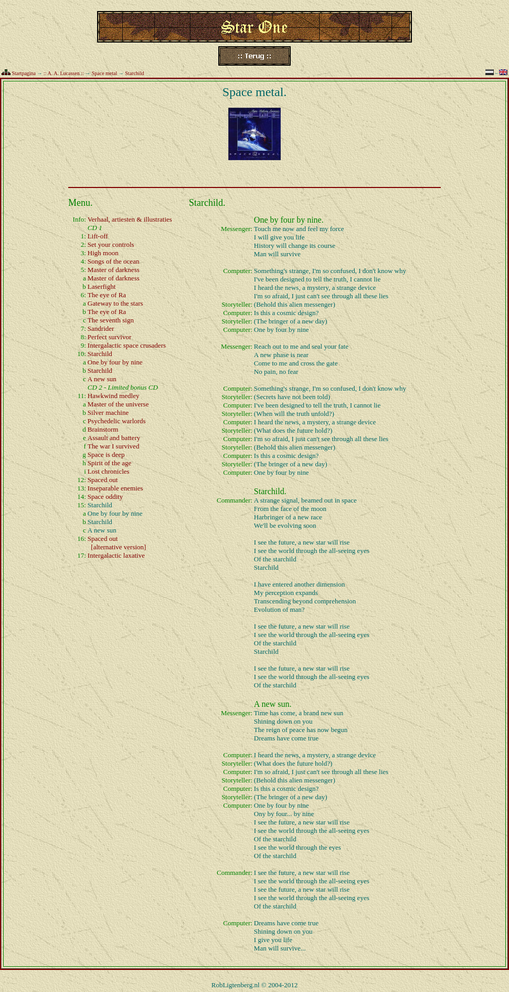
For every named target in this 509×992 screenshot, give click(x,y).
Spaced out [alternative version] (117, 543)
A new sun (102, 379)
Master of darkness (114, 270)
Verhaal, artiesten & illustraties (130, 219)
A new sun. (273, 703)
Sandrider (101, 328)
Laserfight (101, 286)
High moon (103, 253)
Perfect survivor (109, 337)
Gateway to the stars (115, 303)
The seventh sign (111, 320)
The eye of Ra (107, 295)
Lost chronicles (109, 471)
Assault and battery (114, 438)
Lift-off (98, 236)
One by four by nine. (289, 219)
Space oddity (105, 496)
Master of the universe (118, 404)
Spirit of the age (109, 463)
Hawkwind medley (114, 396)
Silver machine (108, 412)
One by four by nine (115, 362)
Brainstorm (103, 429)
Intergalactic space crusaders (127, 345)
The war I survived (114, 446)
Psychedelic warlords (117, 421)
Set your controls (111, 244)
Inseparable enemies (115, 488)
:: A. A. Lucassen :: (64, 73)
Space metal (105, 73)
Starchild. (270, 491)
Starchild (134, 73)
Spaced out (103, 480)
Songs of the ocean (114, 261)
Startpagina (24, 73)
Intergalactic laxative (116, 555)
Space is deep (106, 454)
